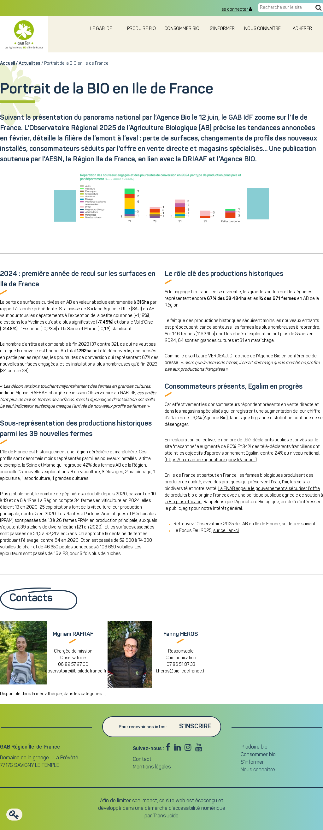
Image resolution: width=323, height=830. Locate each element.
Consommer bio (181, 29)
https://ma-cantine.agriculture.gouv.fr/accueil (210, 460)
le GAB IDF (101, 29)
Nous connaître (262, 29)
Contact (142, 759)
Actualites (29, 63)
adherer (303, 29)
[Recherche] (318, 8)
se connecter (236, 9)
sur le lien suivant (298, 524)
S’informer (252, 762)
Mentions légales (152, 767)
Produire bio (141, 29)
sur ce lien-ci (226, 530)
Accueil (7, 63)
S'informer (222, 29)
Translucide (166, 816)
